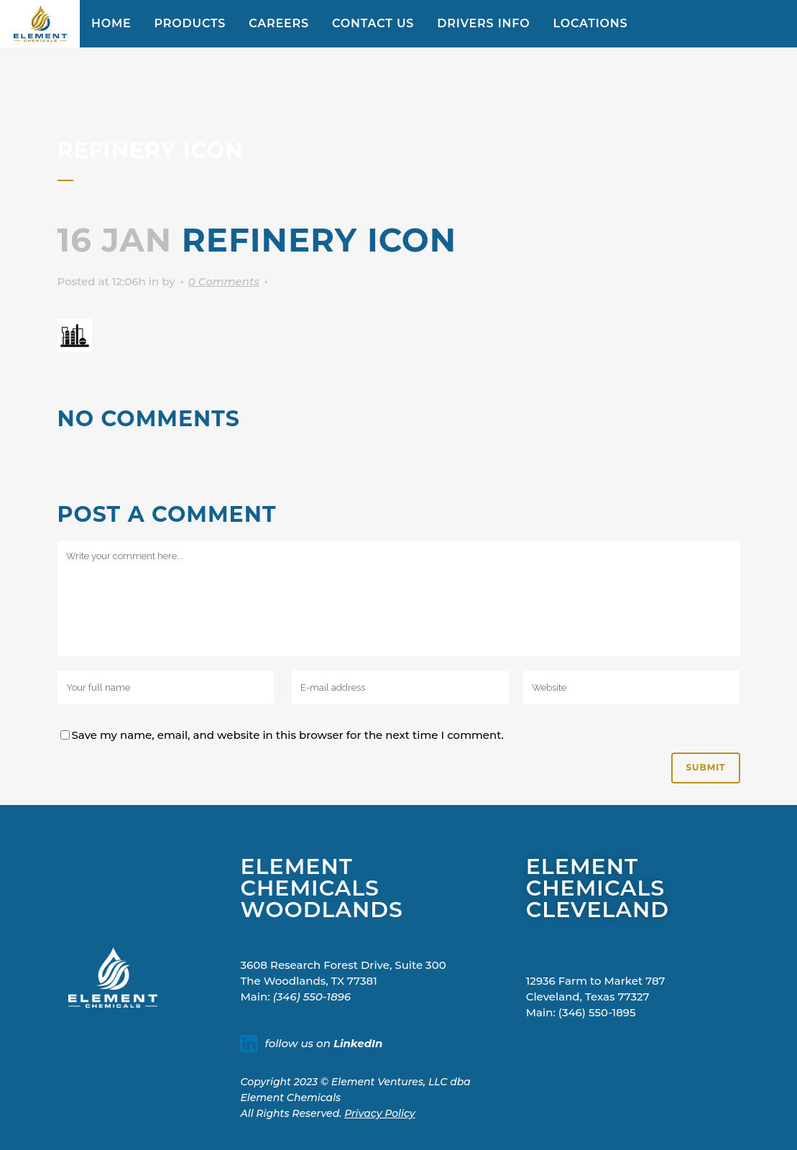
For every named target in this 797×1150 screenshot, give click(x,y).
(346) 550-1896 (312, 996)
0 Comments (223, 281)
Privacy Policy (379, 1113)
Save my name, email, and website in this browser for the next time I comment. (288, 735)
